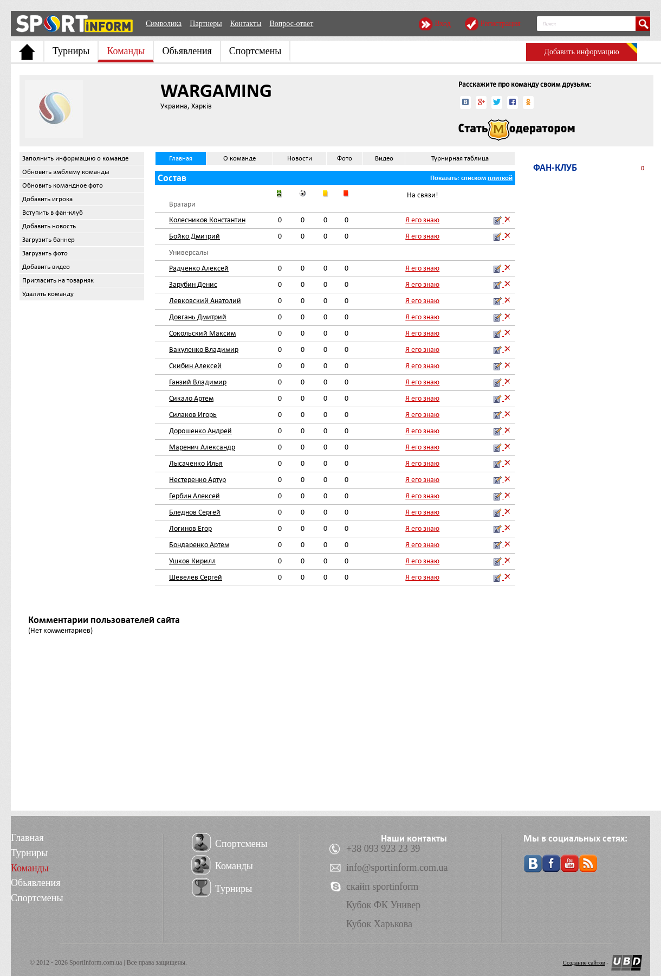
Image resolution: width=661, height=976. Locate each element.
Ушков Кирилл (192, 561)
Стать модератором (516, 130)
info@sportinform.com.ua (397, 867)
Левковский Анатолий (205, 301)
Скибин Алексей (195, 366)
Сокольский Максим (202, 333)
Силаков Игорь (193, 414)
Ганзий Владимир (197, 382)
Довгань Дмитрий (197, 317)
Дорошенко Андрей (200, 431)
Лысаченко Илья (196, 463)
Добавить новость (49, 226)
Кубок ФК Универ (383, 905)
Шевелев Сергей (195, 577)
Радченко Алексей (199, 268)
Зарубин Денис (193, 284)
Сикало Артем (191, 398)
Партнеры (206, 24)
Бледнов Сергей (195, 512)
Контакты (246, 24)
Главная (180, 158)
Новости (299, 158)
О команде (239, 158)
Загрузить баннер (48, 239)
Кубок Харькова (379, 924)
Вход (442, 24)
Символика (164, 24)
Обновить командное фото (62, 185)
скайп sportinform (382, 886)
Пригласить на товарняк (58, 280)
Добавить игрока (47, 199)
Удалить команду (48, 294)
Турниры (71, 51)
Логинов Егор (190, 528)
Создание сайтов (584, 962)
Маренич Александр (202, 447)
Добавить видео (46, 267)
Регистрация (501, 24)
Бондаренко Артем (199, 545)
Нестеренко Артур (197, 480)
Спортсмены (255, 51)
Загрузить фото (45, 253)
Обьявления (186, 51)
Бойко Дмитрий (194, 236)
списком (473, 178)
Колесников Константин (207, 220)
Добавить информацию (581, 52)
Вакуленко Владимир (203, 349)
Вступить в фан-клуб (52, 212)
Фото (344, 158)
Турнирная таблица (460, 158)
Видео (384, 158)
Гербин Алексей (194, 496)
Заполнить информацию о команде (75, 158)
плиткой (500, 178)
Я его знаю (422, 220)
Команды (126, 51)
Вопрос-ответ (291, 24)
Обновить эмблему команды (65, 172)
